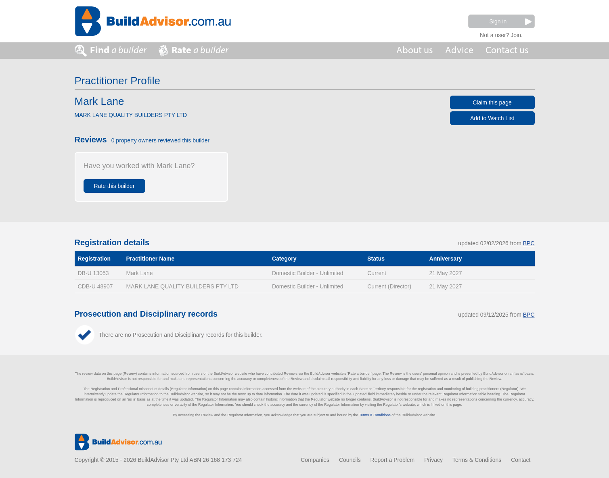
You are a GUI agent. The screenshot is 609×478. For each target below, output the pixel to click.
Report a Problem (392, 460)
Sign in (511, 21)
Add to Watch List (492, 118)
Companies (315, 460)
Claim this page (492, 102)
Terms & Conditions (375, 415)
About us (414, 50)
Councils (350, 460)
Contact (520, 460)
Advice (459, 50)
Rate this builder (114, 186)
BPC (529, 243)
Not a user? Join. (501, 34)
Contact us (507, 50)
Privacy (433, 460)
